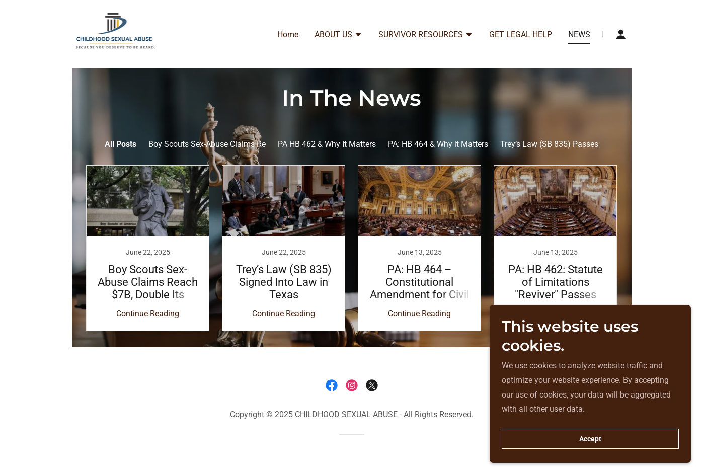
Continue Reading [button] (147, 314)
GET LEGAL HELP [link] (520, 34)
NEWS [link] (579, 34)
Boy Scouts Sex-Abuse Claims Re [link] (207, 144)
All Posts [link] (120, 144)
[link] (116, 33)
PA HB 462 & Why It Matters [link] (327, 144)
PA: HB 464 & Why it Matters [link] (438, 144)
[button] (338, 36)
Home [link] (287, 34)
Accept (590, 439)
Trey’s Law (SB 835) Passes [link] (549, 144)
